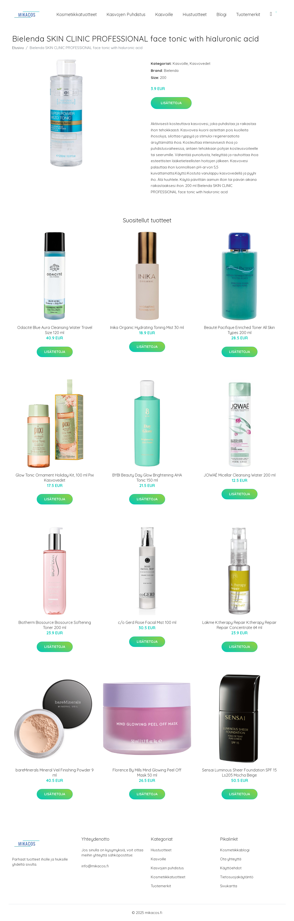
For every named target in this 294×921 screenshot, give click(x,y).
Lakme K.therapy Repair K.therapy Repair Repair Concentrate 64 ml (239, 625)
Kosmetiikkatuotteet (76, 14)
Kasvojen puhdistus (126, 14)
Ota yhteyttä (230, 859)
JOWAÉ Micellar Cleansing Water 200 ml (240, 475)
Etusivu (18, 47)
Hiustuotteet (195, 14)
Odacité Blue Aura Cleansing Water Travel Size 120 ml (54, 330)
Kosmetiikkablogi (234, 850)
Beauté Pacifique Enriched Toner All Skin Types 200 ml (239, 330)
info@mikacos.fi (95, 866)
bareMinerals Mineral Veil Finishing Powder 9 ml (55, 773)
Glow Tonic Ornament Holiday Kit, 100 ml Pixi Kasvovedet (55, 478)
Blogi (221, 14)
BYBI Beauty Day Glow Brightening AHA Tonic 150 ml (147, 478)
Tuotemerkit (248, 14)
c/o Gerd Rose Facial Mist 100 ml (147, 622)
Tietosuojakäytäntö (236, 877)
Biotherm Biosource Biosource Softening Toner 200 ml (54, 625)
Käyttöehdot (230, 868)
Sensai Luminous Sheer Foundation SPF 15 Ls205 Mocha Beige (239, 773)
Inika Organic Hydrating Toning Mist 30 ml (147, 327)
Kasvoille (164, 14)
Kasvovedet (200, 63)
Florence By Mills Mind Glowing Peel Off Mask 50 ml (147, 773)
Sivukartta (228, 886)
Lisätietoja (171, 103)
